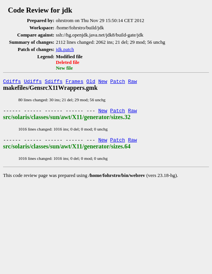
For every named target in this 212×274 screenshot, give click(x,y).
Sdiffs (54, 82)
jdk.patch (65, 49)
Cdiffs (12, 82)
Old (91, 82)
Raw (132, 82)
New (102, 82)
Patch (117, 82)
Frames (75, 82)
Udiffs (33, 82)
